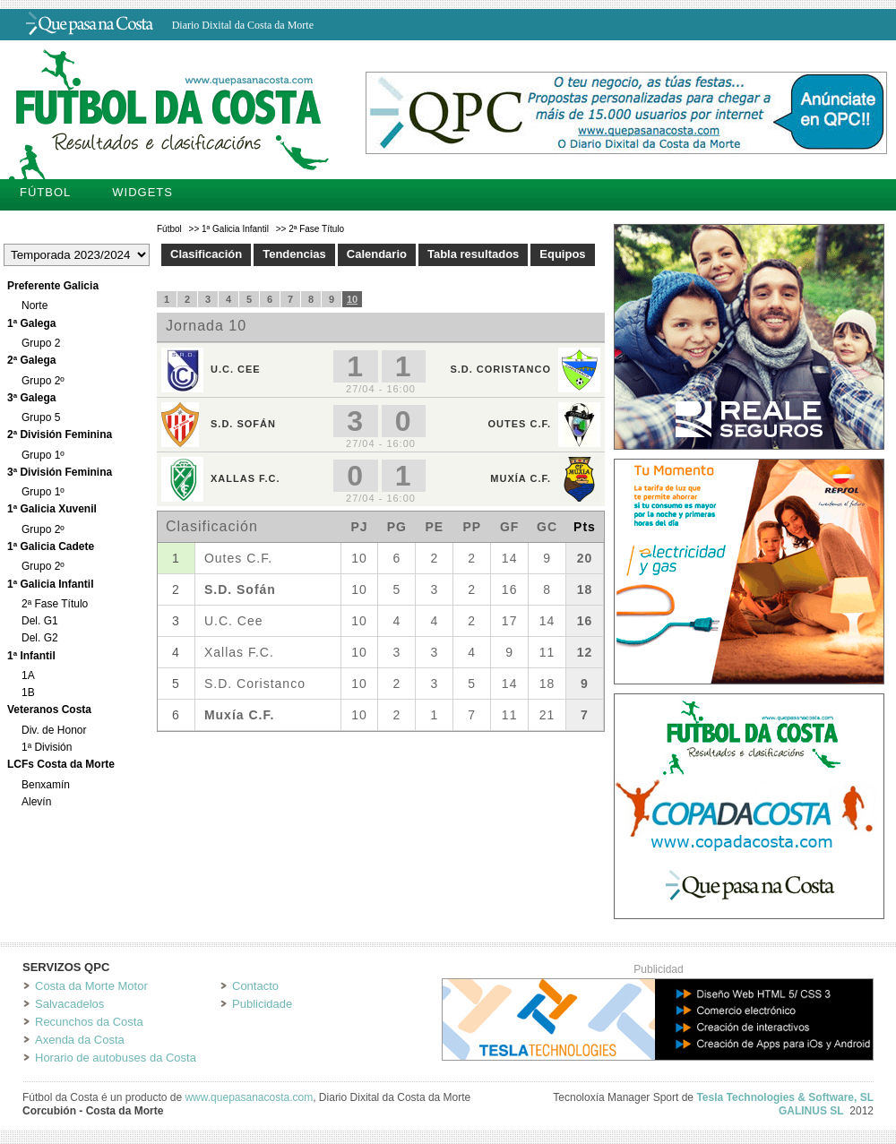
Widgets (142, 192)
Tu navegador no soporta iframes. (381, 511)
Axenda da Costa (80, 1039)
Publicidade (262, 1004)
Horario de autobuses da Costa (115, 1057)
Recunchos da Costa (89, 1021)
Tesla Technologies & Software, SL (785, 1097)
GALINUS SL (811, 1111)
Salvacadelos (69, 1004)
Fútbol (45, 192)
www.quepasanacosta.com (249, 1097)
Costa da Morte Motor (91, 986)
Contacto (255, 986)
